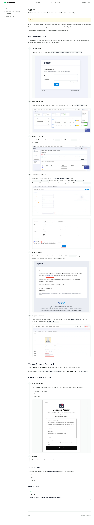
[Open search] (43, 2)
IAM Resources (53, 471)
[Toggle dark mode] (89, 2)
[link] (59, 494)
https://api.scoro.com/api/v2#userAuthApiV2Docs (45, 497)
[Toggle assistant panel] (57, 2)
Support (84, 2)
